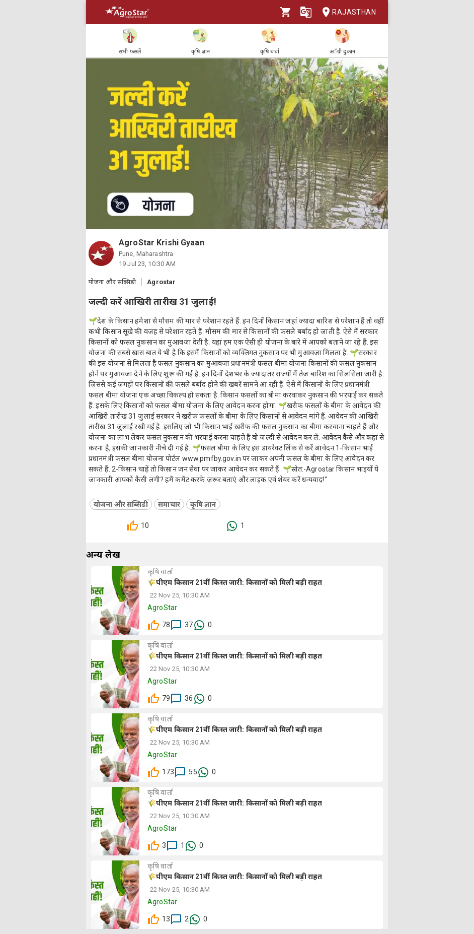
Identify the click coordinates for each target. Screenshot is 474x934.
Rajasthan (346, 12)
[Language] (306, 12)
